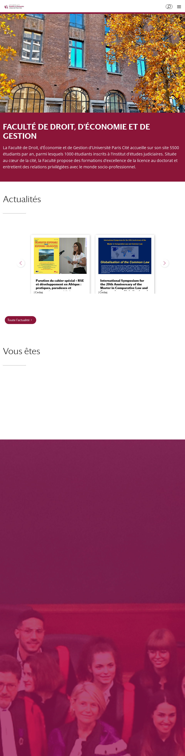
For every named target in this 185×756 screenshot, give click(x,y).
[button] (21, 263)
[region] (92, 263)
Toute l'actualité (18, 320)
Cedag (39, 292)
